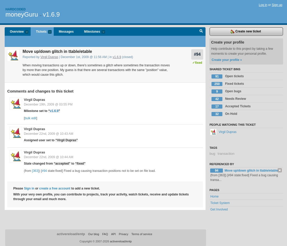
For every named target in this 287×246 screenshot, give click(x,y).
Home (214, 196)
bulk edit (30, 118)
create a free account (54, 188)
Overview (17, 32)
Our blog (93, 234)
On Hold (224, 114)
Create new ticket (245, 32)
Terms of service (141, 234)
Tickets (41, 32)
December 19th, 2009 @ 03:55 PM (48, 104)
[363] (35, 171)
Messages (66, 31)
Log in (263, 5)
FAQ (105, 234)
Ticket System (220, 203)
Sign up (277, 5)
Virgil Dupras (49, 57)
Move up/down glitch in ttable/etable (251, 170)
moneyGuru (21, 14)
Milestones (92, 32)
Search (201, 31)
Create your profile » (226, 60)
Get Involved (219, 209)
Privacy (123, 234)
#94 (197, 54)
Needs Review (228, 99)
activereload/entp (71, 234)
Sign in (29, 188)
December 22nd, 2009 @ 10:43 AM (48, 134)
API (113, 234)
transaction (226, 154)
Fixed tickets (227, 84)
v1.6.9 (51, 14)
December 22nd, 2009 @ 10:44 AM (48, 157)
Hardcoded (15, 9)
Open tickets (227, 76)
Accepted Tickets (231, 106)
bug (212, 154)
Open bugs (226, 91)
